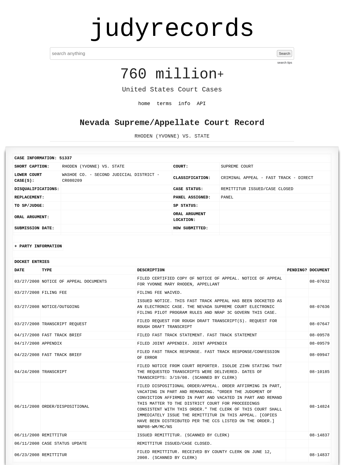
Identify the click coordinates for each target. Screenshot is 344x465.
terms (164, 103)
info (184, 103)
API (201, 103)
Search (284, 53)
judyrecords (172, 29)
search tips (284, 62)
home (144, 103)
